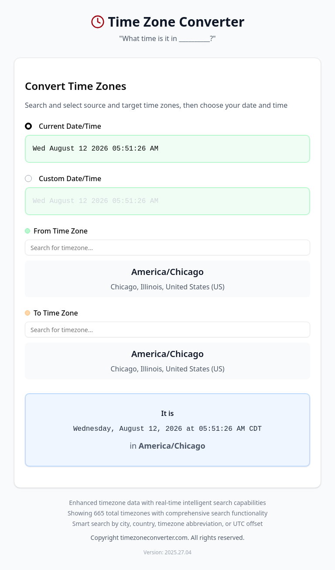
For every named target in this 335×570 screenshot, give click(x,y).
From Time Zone (56, 231)
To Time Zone (51, 313)
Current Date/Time (63, 126)
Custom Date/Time (63, 178)
